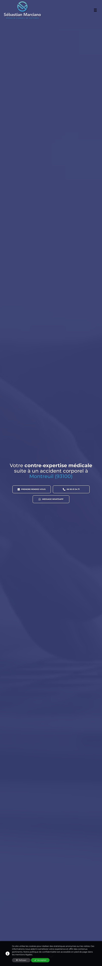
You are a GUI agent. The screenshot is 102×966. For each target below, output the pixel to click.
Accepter (40, 960)
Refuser (21, 960)
